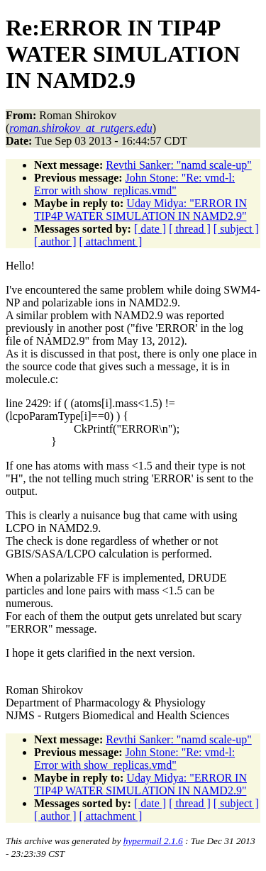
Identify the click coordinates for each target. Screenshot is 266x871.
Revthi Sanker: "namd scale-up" (178, 165)
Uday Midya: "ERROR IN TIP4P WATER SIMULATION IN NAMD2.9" (140, 209)
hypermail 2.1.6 (153, 841)
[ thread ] (190, 229)
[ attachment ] (111, 241)
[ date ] (150, 229)
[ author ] (55, 241)
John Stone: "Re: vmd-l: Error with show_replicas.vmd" (134, 184)
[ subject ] (236, 229)
